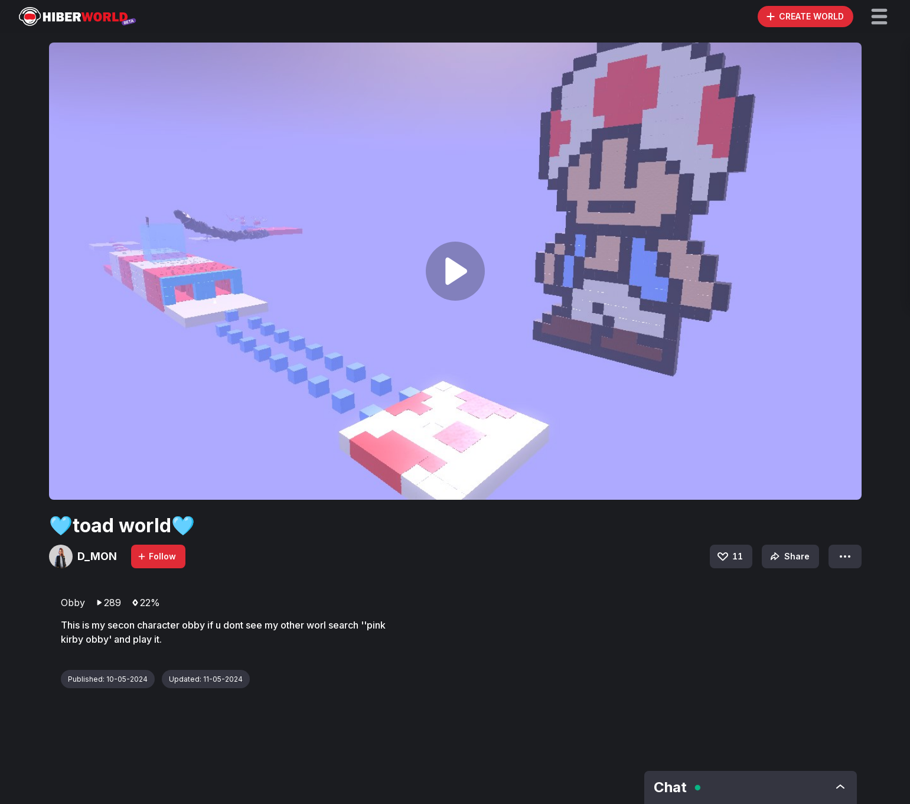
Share (789, 556)
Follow (156, 556)
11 (729, 556)
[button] (879, 16)
